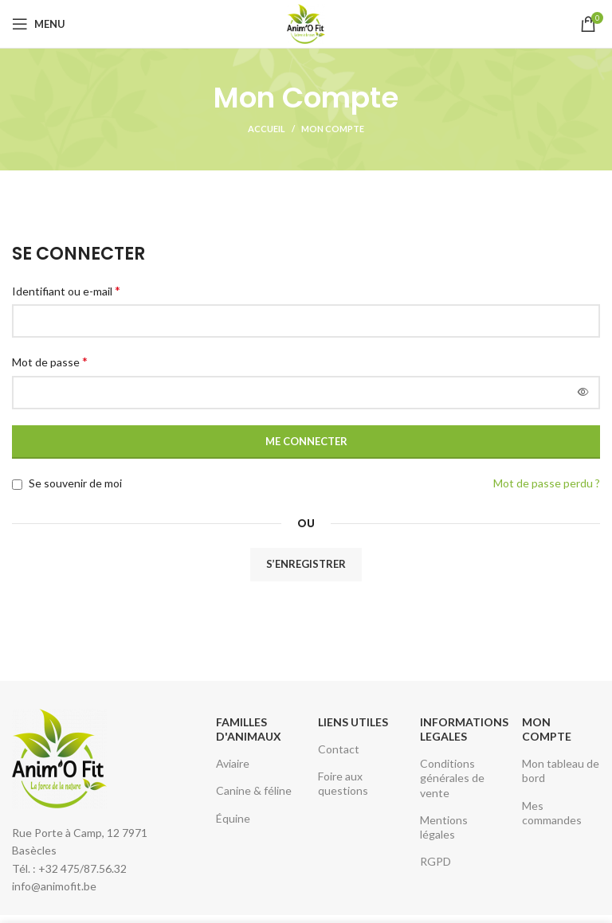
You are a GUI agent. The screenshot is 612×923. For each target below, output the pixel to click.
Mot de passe (50, 361)
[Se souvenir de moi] (17, 484)
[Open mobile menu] (38, 24)
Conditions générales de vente (452, 778)
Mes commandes (552, 813)
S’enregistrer (306, 563)
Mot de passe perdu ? (546, 483)
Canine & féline (254, 790)
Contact (338, 749)
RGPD (435, 861)
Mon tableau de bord (560, 770)
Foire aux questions (343, 783)
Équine (233, 818)
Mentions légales (444, 827)
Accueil (266, 128)
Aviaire (232, 763)
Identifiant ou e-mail (66, 290)
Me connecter (306, 441)
